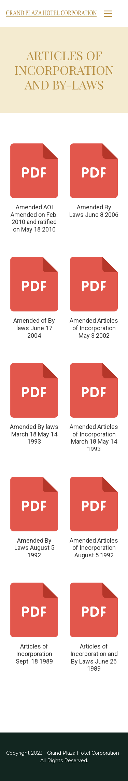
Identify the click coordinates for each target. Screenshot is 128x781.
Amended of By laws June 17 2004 (34, 328)
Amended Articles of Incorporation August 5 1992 (94, 548)
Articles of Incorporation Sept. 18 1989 (34, 654)
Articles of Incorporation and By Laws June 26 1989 (94, 657)
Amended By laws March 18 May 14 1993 (34, 434)
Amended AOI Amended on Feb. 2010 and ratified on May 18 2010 (34, 218)
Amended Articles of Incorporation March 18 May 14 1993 (94, 437)
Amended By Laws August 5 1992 (34, 548)
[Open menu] (113, 13)
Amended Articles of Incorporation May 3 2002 (94, 328)
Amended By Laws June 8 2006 (93, 211)
